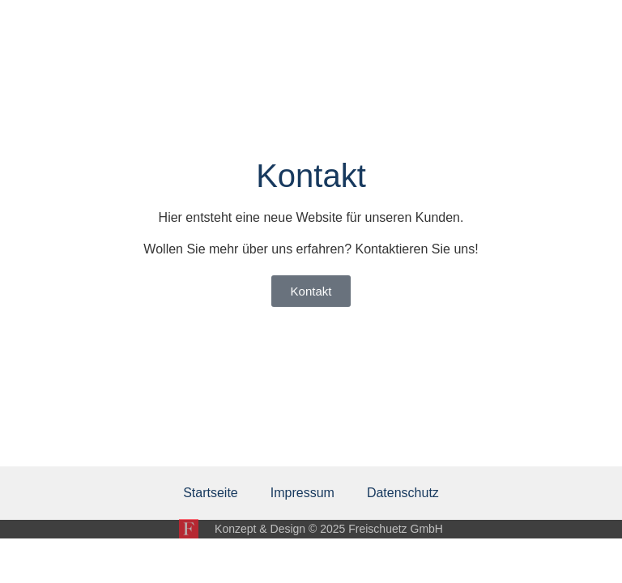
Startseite (210, 493)
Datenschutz (403, 493)
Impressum (302, 493)
